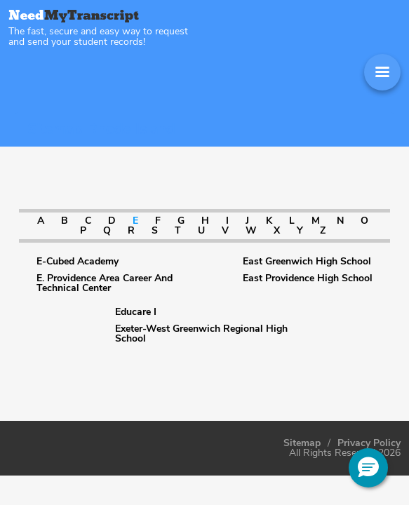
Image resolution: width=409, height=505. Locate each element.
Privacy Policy (369, 443)
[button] (368, 467)
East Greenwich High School (307, 262)
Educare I (135, 312)
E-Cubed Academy (77, 262)
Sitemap (302, 443)
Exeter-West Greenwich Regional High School (201, 334)
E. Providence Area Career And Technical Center (104, 283)
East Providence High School (308, 278)
